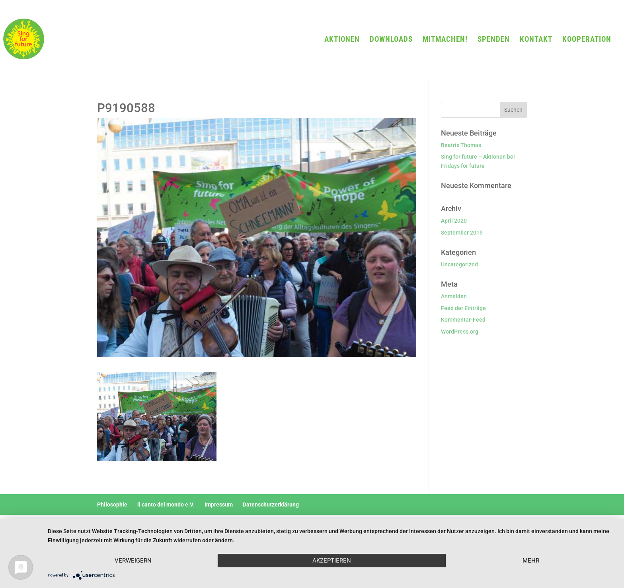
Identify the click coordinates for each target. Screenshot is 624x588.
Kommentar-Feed (463, 319)
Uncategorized (459, 264)
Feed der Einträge (463, 308)
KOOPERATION (586, 40)
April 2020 (454, 220)
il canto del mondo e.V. (166, 504)
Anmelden (454, 296)
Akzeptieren (331, 560)
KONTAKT (536, 40)
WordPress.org (459, 331)
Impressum (219, 504)
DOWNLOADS (391, 40)
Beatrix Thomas (461, 145)
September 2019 (462, 232)
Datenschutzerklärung (271, 504)
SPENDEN (494, 40)
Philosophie (112, 504)
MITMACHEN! (445, 40)
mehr (531, 560)
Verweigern (133, 560)
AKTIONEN (342, 40)
